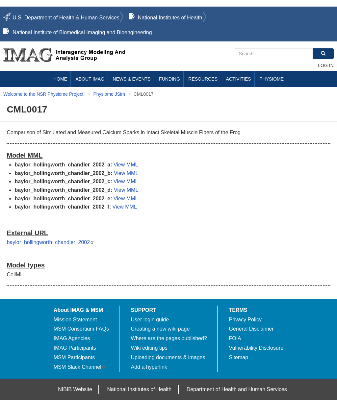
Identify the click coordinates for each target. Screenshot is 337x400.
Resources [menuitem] (203, 79)
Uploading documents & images (168, 357)
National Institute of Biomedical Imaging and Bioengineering (82, 32)
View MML (126, 164)
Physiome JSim (109, 94)
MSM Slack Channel (80, 367)
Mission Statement (75, 319)
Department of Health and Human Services (237, 389)
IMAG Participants (75, 348)
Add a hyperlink (149, 367)
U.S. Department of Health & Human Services (66, 17)
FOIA (235, 338)
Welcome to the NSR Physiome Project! (44, 94)
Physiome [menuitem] (271, 79)
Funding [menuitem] (169, 79)
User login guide (150, 319)
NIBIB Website (75, 389)
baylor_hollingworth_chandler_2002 (50, 242)
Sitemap (238, 357)
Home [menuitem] (60, 79)
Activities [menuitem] (238, 79)
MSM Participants (74, 357)
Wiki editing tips (149, 348)
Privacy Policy (245, 319)
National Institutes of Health (170, 17)
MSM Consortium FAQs (81, 329)
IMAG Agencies (72, 338)
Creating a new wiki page (160, 329)
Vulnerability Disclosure (256, 348)
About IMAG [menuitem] (89, 79)
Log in (325, 65)
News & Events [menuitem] (132, 79)
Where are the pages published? (169, 338)
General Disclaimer (251, 329)
